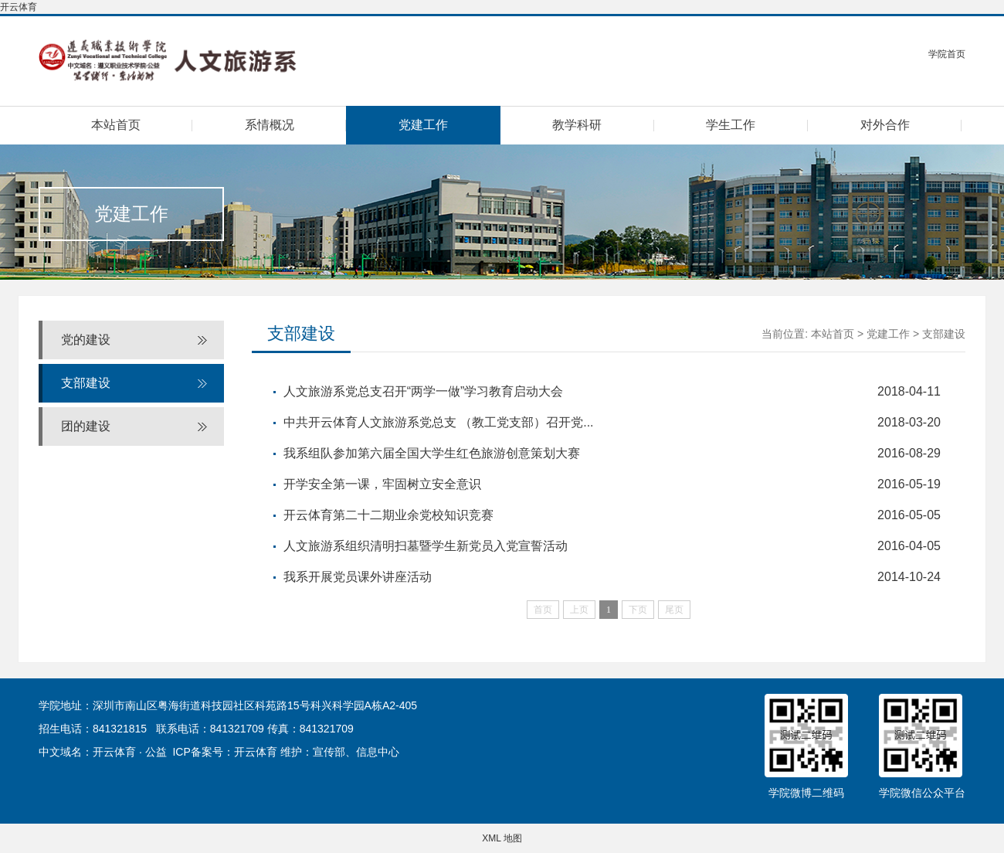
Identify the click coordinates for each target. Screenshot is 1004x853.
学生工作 (730, 124)
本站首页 (116, 124)
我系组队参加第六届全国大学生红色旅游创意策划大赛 (431, 453)
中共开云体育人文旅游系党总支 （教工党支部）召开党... (438, 422)
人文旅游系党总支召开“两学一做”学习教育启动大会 (423, 391)
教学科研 (577, 124)
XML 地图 (502, 838)
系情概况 (269, 124)
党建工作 (423, 124)
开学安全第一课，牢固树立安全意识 (382, 484)
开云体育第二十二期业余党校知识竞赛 (388, 515)
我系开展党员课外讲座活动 (357, 576)
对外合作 (885, 124)
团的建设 (85, 426)
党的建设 (85, 339)
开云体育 (18, 7)
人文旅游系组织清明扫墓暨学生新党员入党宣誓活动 (425, 545)
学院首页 (946, 54)
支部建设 (85, 382)
